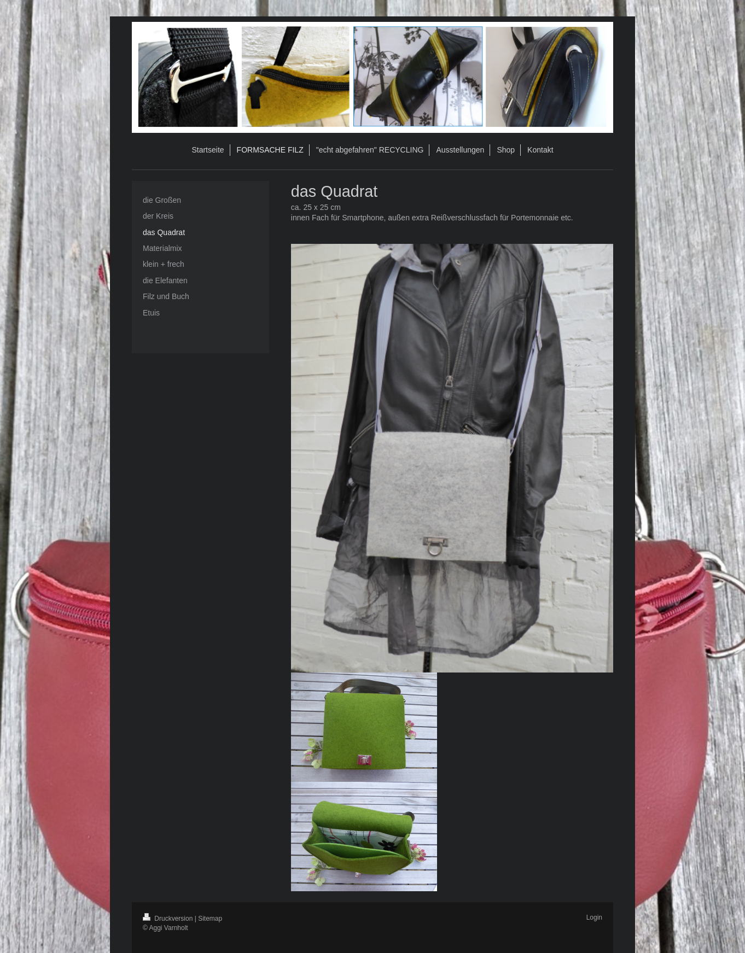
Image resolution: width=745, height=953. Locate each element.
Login (594, 917)
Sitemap (210, 918)
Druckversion (169, 918)
